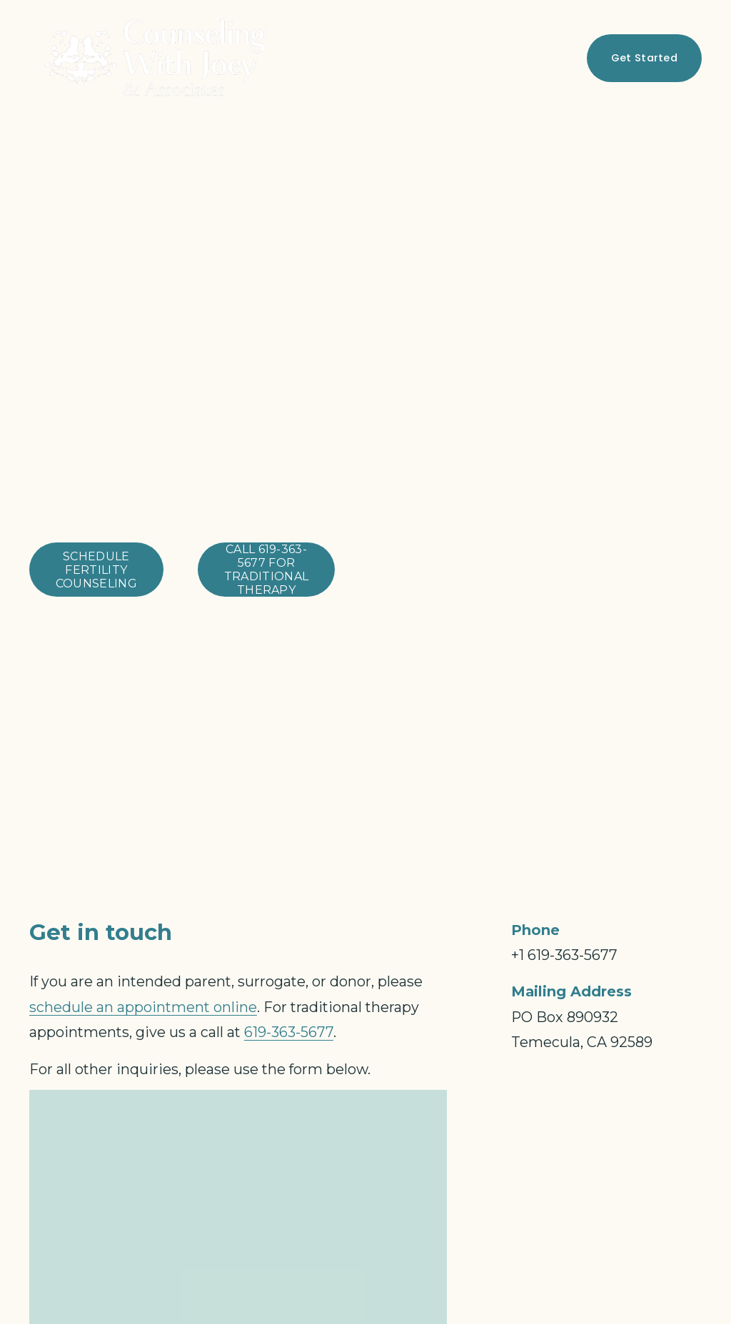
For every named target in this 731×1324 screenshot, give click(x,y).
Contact (497, 57)
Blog (445, 57)
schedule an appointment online (143, 1007)
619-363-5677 (288, 1032)
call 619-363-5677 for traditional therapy (266, 569)
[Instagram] (567, 58)
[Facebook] (544, 58)
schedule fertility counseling (96, 570)
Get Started (644, 57)
